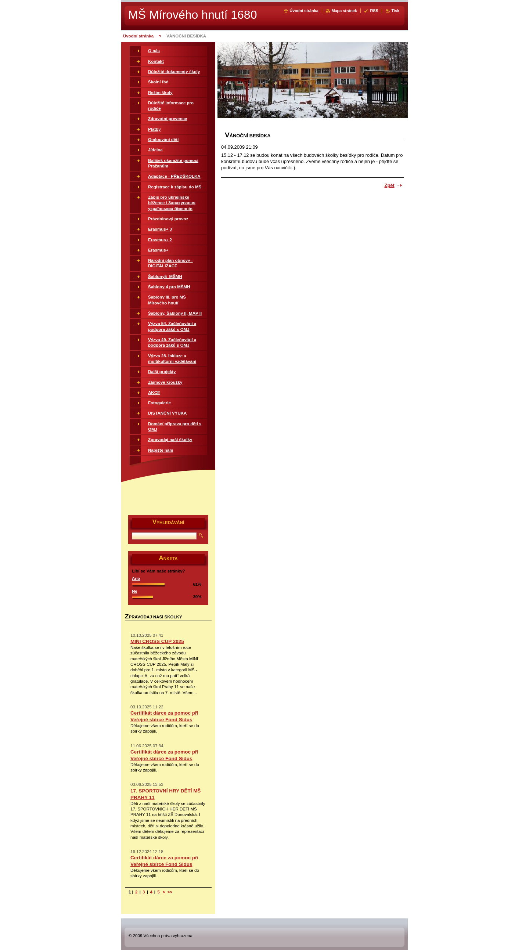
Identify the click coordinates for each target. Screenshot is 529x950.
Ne (134, 591)
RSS (374, 10)
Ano (136, 578)
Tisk (395, 10)
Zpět (390, 185)
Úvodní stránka (304, 10)
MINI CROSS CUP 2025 (157, 641)
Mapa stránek (344, 10)
